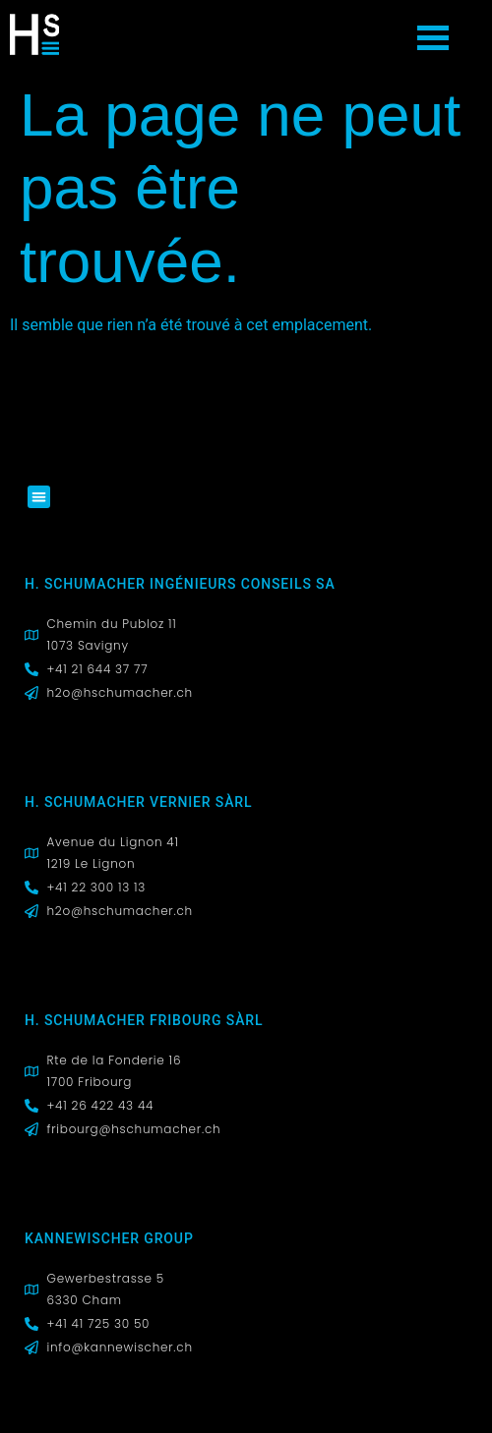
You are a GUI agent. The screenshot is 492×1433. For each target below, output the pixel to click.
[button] (39, 497)
